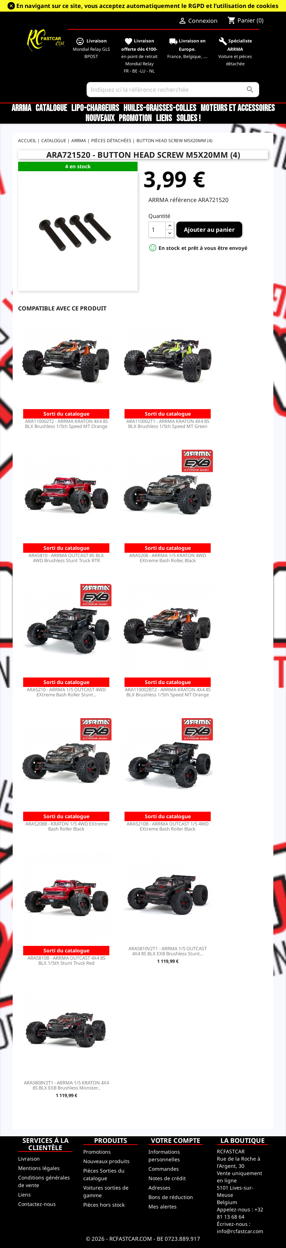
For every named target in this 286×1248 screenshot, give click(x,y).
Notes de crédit (167, 1178)
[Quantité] (157, 230)
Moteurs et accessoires (238, 108)
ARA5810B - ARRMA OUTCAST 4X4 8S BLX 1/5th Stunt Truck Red (66, 960)
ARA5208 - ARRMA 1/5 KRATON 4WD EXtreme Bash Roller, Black (167, 558)
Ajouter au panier (209, 230)
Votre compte (175, 1140)
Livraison (29, 1158)
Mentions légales (39, 1168)
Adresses (159, 1187)
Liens (164, 119)
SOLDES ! (188, 119)
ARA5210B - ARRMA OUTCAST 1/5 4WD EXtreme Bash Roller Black (168, 826)
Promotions (97, 1151)
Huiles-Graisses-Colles (159, 108)
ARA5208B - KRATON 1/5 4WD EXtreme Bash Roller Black (66, 826)
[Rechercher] (173, 89)
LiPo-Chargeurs (95, 108)
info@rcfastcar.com (240, 1231)
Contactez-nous (37, 1203)
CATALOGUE (51, 108)
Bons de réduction (170, 1197)
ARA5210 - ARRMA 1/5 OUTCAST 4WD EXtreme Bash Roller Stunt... (66, 692)
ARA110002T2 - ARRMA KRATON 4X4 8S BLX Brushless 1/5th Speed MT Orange (66, 424)
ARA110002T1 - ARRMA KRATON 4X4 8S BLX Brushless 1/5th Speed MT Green (167, 424)
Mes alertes (162, 1206)
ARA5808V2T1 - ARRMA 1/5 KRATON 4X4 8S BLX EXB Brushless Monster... (66, 1085)
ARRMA (21, 108)
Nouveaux (99, 119)
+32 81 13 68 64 (240, 1213)
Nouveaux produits (106, 1161)
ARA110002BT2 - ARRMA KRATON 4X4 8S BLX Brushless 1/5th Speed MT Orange (168, 692)
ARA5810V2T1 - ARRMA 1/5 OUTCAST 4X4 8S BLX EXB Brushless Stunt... (168, 951)
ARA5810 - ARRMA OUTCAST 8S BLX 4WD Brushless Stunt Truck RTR (66, 558)
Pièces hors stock (104, 1204)
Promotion (135, 119)
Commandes (163, 1168)
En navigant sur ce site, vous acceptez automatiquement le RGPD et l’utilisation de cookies (147, 6)
